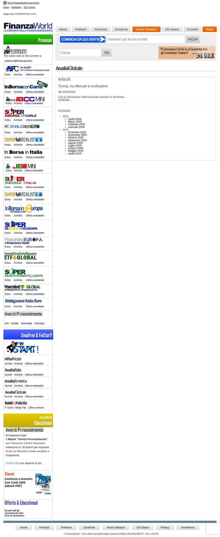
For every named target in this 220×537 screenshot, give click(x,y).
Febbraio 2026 (76, 124)
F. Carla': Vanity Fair (15, 407)
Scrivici (29, 7)
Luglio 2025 (75, 145)
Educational (28, 420)
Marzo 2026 (75, 121)
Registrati (16, 7)
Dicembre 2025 (77, 132)
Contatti (192, 29)
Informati (28, 485)
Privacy (165, 527)
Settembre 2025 (77, 140)
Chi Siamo (172, 29)
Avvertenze (188, 527)
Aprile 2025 (74, 153)
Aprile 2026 (74, 118)
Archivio (18, 74)
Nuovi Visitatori (146, 29)
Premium (45, 40)
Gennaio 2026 (76, 127)
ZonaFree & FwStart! (36, 335)
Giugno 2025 (75, 148)
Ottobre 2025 (76, 137)
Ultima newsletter (35, 74)
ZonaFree (121, 29)
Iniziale (14, 323)
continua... (64, 99)
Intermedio (26, 323)
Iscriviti (8, 363)
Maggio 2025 (75, 150)
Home (63, 29)
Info (7, 323)
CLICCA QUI (13, 463)
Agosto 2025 (75, 142)
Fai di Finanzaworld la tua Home (21, 3)
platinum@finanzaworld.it (18, 61)
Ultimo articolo (36, 407)
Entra (6, 7)
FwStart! (81, 29)
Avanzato (39, 323)
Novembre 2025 (77, 134)
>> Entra (28, 509)
